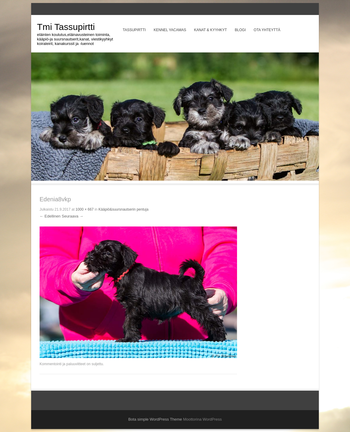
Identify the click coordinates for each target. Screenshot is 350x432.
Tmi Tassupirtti (66, 27)
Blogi (240, 30)
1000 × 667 (84, 209)
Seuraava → (72, 216)
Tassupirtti (134, 30)
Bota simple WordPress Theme (155, 419)
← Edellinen (50, 216)
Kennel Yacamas (170, 30)
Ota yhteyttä (267, 30)
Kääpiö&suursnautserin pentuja (124, 209)
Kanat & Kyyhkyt (210, 30)
